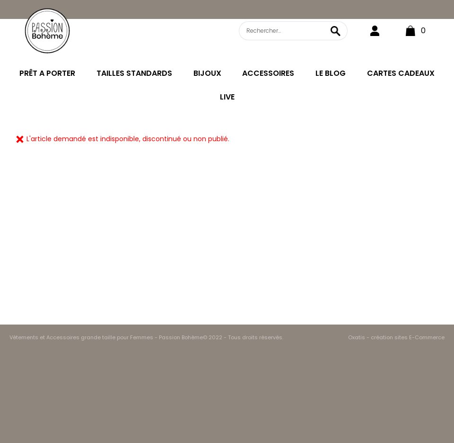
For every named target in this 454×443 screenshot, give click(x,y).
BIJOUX (207, 73)
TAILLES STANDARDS (134, 73)
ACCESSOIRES (268, 73)
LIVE (227, 96)
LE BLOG (330, 73)
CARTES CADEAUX (401, 73)
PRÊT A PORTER (47, 73)
